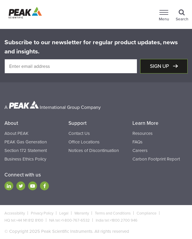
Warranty (81, 213)
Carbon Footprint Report (156, 159)
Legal (63, 213)
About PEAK (16, 133)
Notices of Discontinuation (93, 150)
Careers (140, 150)
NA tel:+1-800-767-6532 (69, 220)
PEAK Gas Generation (25, 142)
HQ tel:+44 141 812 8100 (23, 220)
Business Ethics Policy (25, 159)
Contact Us (79, 133)
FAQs (137, 142)
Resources (142, 133)
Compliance (146, 213)
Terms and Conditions (113, 213)
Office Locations (84, 142)
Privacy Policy (42, 213)
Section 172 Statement (25, 150)
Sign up (160, 66)
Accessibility (14, 213)
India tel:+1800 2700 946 (116, 220)
